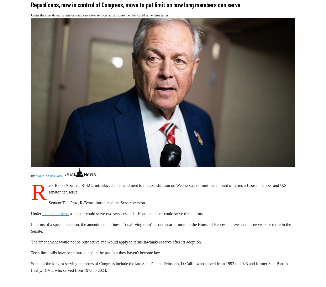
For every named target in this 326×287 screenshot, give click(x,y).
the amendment (55, 213)
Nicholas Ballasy (49, 176)
